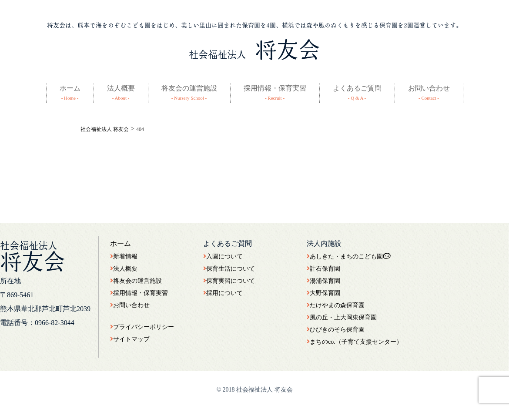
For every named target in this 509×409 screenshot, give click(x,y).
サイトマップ (130, 339)
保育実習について (229, 281)
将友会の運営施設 (189, 88)
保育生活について (229, 268)
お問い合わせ (429, 88)
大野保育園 (323, 293)
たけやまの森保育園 (336, 305)
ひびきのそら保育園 (336, 329)
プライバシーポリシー (142, 327)
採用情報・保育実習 (275, 88)
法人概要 (121, 88)
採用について (223, 293)
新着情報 (123, 256)
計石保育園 (323, 268)
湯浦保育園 (323, 281)
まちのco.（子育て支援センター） (354, 342)
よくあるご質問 (357, 88)
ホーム (70, 88)
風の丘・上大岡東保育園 (342, 317)
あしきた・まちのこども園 (349, 256)
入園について (223, 256)
